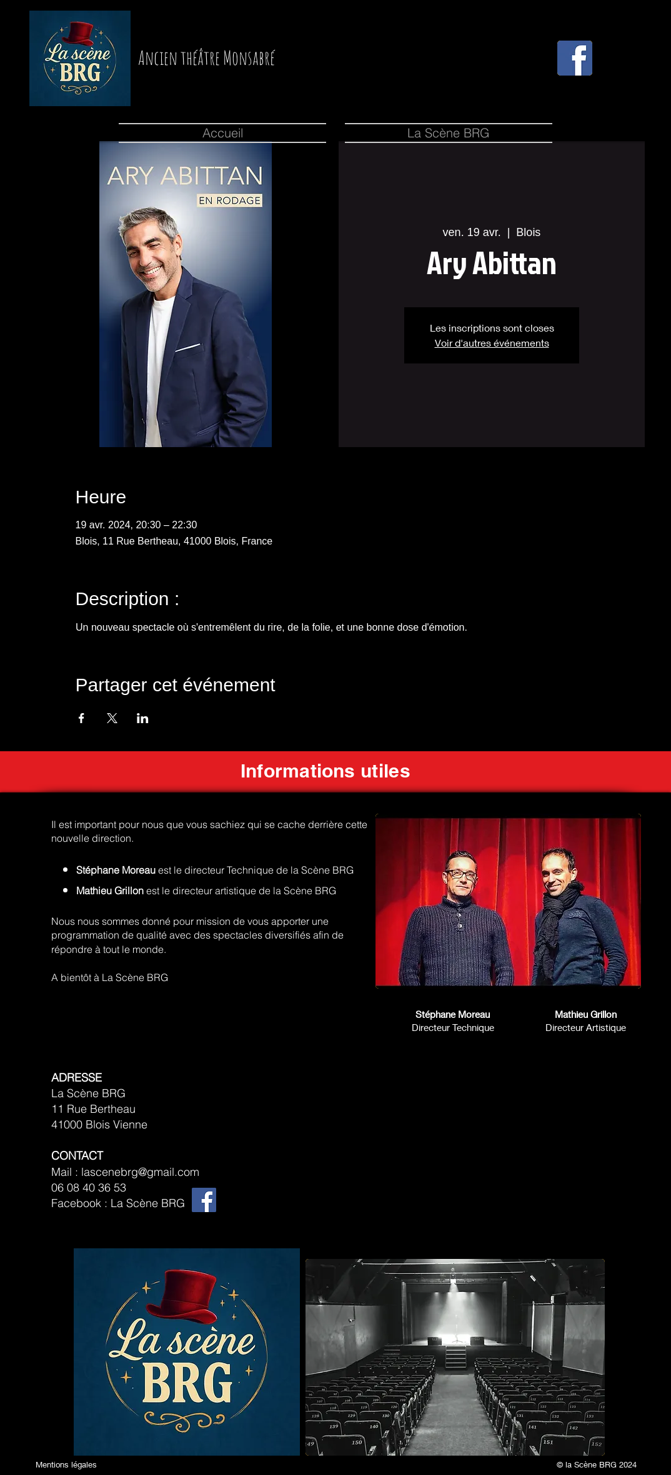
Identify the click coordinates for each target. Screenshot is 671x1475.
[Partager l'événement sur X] (112, 718)
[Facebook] (204, 1200)
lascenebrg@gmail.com (140, 1172)
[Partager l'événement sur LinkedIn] (143, 718)
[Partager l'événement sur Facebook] (81, 718)
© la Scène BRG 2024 (597, 1464)
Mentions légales (66, 1464)
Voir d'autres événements (492, 342)
